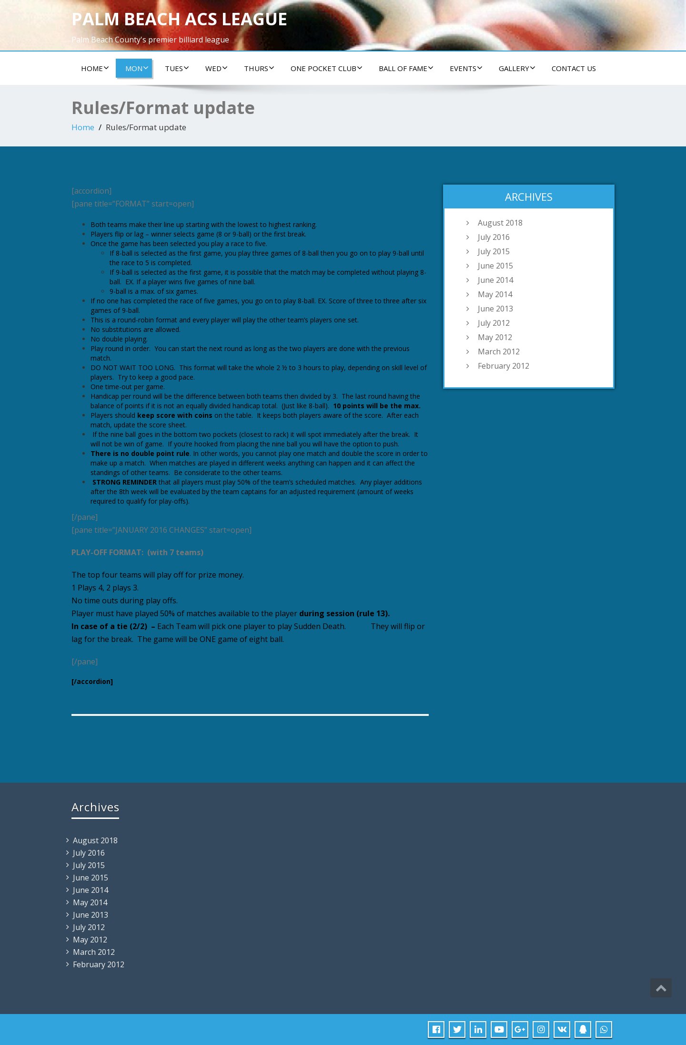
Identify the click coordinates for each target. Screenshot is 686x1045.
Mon (137, 68)
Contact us (574, 68)
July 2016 (494, 237)
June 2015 (495, 265)
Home (95, 68)
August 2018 (500, 223)
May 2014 (495, 294)
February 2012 (503, 366)
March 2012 (499, 351)
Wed (216, 68)
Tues (177, 68)
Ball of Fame (406, 68)
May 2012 (495, 337)
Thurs (259, 68)
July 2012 (494, 323)
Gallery (517, 68)
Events (466, 68)
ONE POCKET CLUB (327, 68)
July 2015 (494, 251)
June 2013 (495, 308)
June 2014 (495, 280)
